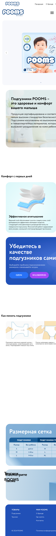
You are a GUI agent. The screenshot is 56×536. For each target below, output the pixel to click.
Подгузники (16, 513)
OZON (19, 275)
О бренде (49, 4)
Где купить (40, 517)
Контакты (40, 520)
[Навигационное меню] (52, 13)
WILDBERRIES (39, 275)
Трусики (15, 517)
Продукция (39, 4)
